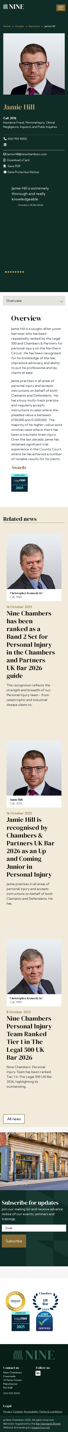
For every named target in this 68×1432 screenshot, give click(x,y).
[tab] (6, 272)
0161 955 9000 (15, 139)
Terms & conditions (50, 1411)
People (19, 26)
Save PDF (12, 166)
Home (7, 26)
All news (14, 1119)
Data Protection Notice (21, 172)
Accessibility (31, 1411)
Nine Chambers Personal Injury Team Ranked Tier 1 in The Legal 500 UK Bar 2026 (29, 1037)
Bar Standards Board (48, 1423)
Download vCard (16, 160)
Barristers (34, 26)
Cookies (18, 1411)
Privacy (7, 1411)
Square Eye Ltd (40, 1427)
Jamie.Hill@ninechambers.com (25, 154)
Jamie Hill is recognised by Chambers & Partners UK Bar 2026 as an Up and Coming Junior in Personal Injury (31, 847)
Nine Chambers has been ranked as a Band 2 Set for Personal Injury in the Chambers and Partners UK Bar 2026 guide (31, 644)
